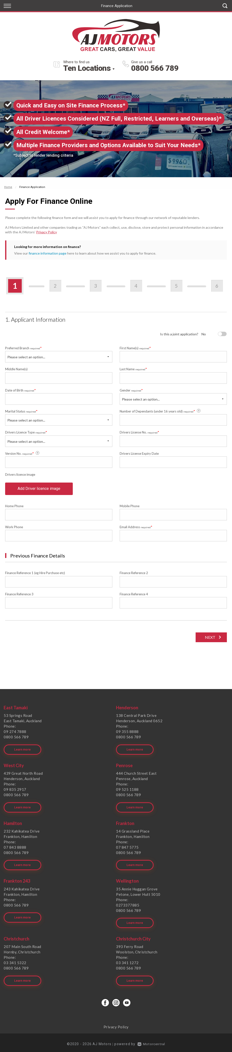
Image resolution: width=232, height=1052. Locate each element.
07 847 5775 (127, 847)
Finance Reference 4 (134, 596)
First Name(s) (135, 348)
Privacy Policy (46, 232)
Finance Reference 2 (134, 574)
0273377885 (127, 904)
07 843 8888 (15, 847)
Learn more (22, 750)
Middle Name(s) (16, 369)
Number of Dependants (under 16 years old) (160, 411)
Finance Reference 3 (19, 596)
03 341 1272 (127, 961)
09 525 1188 (127, 790)
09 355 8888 (127, 733)
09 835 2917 (15, 790)
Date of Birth (20, 390)
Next (209, 638)
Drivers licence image (20, 474)
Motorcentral (151, 1041)
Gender (131, 390)
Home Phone (14, 507)
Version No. (22, 453)
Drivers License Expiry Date (139, 453)
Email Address (136, 528)
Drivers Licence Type (26, 432)
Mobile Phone (129, 507)
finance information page (47, 253)
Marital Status (21, 411)
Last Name (133, 369)
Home (8, 187)
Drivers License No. (139, 432)
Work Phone (14, 528)
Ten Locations (87, 68)
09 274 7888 (15, 733)
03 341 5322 (15, 961)
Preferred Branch (23, 348)
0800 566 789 (155, 68)
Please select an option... (26, 357)
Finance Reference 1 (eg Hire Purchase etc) (35, 574)
